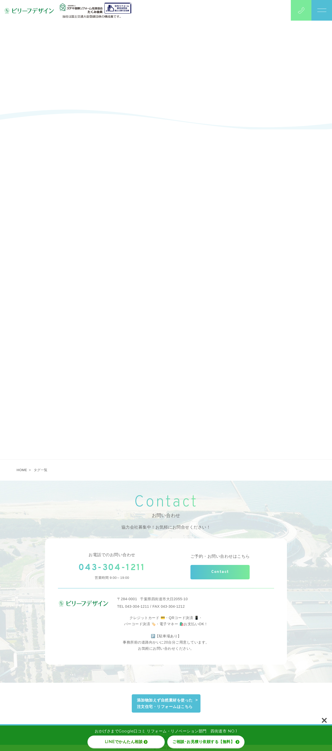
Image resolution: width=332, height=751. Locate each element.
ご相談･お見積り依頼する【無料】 (205, 741)
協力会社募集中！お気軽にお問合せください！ (166, 527)
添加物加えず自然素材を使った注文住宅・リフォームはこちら (165, 703)
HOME (22, 470)
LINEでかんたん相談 (126, 741)
